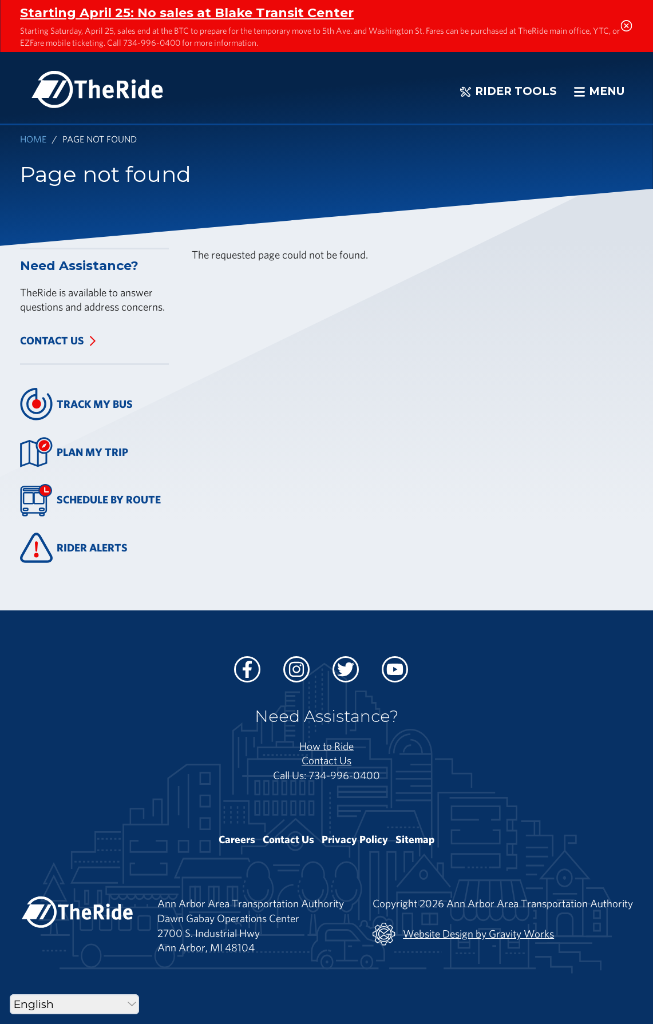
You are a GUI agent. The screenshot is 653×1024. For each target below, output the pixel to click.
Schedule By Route (90, 500)
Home (33, 138)
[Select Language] (74, 1004)
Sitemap (414, 839)
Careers (237, 839)
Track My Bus (76, 404)
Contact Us (52, 340)
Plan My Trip (74, 452)
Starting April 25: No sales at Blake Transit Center (187, 13)
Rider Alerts (74, 547)
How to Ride (326, 746)
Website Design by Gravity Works (463, 934)
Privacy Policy (355, 839)
